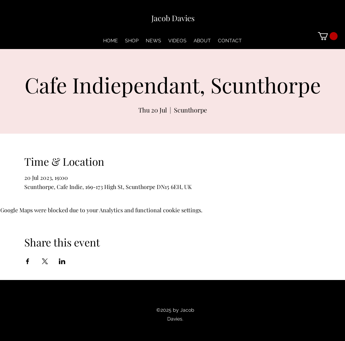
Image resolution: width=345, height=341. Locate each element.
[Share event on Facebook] (27, 261)
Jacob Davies (173, 18)
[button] (328, 36)
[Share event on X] (45, 261)
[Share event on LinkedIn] (62, 261)
